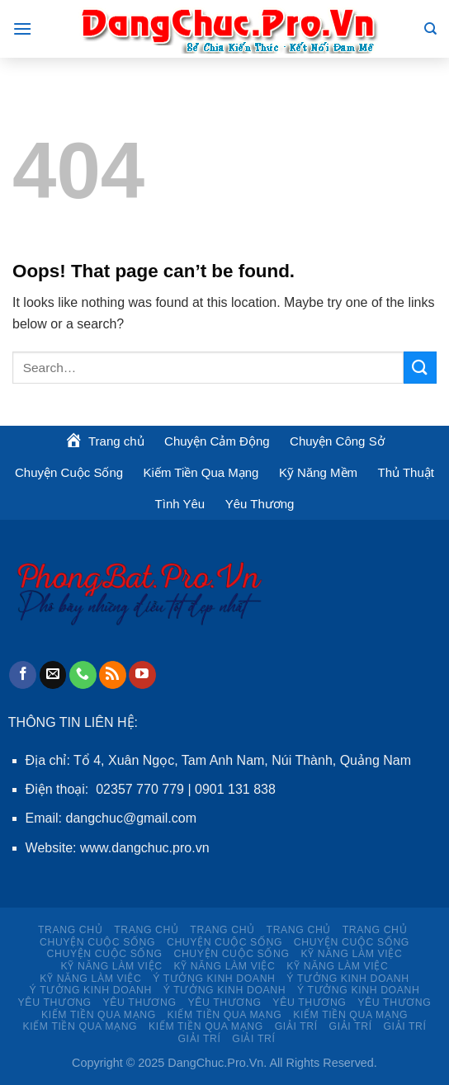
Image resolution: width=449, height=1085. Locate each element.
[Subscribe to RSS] (112, 675)
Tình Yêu (180, 504)
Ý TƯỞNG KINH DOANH (214, 978)
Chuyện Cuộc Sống (69, 472)
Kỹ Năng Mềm (318, 472)
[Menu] (22, 28)
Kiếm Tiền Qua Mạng (201, 472)
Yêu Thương (260, 504)
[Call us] (83, 675)
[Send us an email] (53, 675)
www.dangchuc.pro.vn (145, 848)
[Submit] (420, 367)
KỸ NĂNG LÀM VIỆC (351, 954)
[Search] (430, 29)
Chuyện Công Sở (337, 441)
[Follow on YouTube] (142, 675)
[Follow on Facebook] (22, 675)
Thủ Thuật (406, 472)
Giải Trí (296, 1026)
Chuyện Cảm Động (217, 441)
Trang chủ (70, 930)
